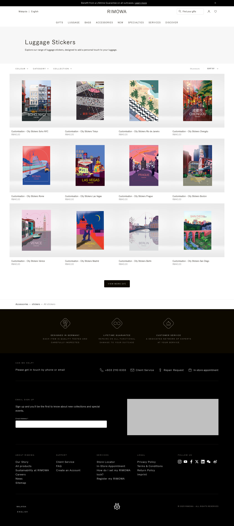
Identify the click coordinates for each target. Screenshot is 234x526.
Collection (61, 69)
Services (155, 22)
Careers (21, 474)
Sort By (210, 69)
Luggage (74, 22)
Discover (172, 22)
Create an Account (68, 470)
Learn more (141, 2)
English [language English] (35, 11)
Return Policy (146, 470)
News (19, 478)
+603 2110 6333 (115, 370)
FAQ (59, 466)
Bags (88, 22)
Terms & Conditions (150, 466)
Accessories (104, 22)
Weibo (215, 461)
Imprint (142, 474)
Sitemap (21, 483)
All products (23, 466)
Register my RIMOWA (111, 478)
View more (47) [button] (117, 284)
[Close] (215, 3)
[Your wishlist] (215, 11)
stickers (36, 304)
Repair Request (174, 370)
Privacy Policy (146, 462)
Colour (21, 69)
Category (39, 69)
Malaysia (24, 11)
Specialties (136, 22)
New (120, 22)
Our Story (22, 462)
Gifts (59, 22)
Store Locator (106, 462)
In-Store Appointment (111, 466)
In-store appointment (206, 370)
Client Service (145, 370)
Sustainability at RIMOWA (32, 470)
